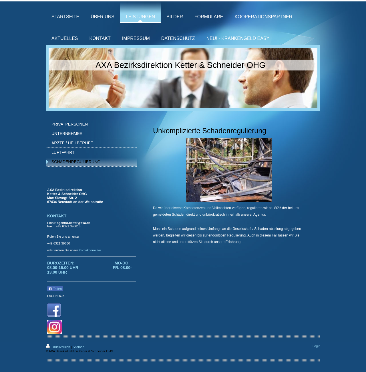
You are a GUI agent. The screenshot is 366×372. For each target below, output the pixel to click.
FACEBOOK (56, 296)
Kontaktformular (90, 250)
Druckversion (58, 347)
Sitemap (78, 347)
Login (316, 346)
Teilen (55, 289)
